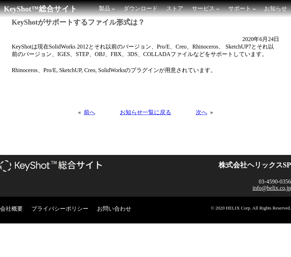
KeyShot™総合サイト (40, 9)
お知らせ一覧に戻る (145, 112)
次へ (201, 112)
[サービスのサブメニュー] (218, 9)
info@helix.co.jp (271, 188)
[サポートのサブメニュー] (254, 9)
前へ (89, 112)
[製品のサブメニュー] (113, 9)
